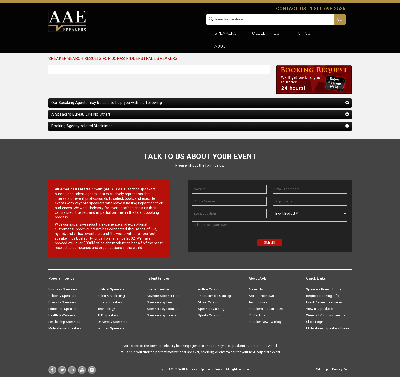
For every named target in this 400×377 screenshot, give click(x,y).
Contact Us (257, 315)
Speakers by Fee (159, 302)
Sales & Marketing (111, 296)
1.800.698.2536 (328, 8)
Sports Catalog (209, 315)
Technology (106, 309)
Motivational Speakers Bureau (328, 328)
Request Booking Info (322, 296)
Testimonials (258, 302)
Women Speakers (111, 328)
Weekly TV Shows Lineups (326, 315)
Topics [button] (303, 33)
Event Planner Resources (324, 302)
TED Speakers (108, 315)
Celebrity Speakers (62, 296)
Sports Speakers (110, 302)
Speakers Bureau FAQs (266, 309)
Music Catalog (208, 302)
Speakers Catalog (211, 309)
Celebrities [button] (265, 33)
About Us (256, 289)
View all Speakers (319, 309)
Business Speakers (62, 289)
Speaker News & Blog (265, 322)
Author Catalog (209, 289)
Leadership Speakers (64, 322)
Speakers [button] (225, 33)
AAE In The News (261, 296)
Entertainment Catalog (214, 296)
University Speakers (112, 322)
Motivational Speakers (65, 328)
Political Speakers (111, 289)
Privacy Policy (342, 369)
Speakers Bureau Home (323, 289)
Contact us (291, 8)
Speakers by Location (163, 309)
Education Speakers (63, 309)
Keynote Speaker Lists (163, 296)
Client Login (315, 322)
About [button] (221, 46)
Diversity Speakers (62, 302)
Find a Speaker (158, 289)
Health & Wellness (61, 315)
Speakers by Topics (161, 315)
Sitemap (322, 369)
